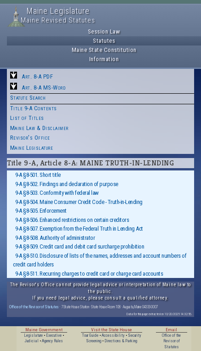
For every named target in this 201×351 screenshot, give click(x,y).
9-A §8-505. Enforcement (41, 210)
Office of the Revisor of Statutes (34, 306)
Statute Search (28, 97)
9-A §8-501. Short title (38, 174)
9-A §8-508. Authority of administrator (55, 237)
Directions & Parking (120, 341)
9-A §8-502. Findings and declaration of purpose (66, 184)
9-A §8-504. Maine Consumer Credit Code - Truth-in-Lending (79, 201)
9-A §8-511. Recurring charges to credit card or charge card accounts (89, 273)
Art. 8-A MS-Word (43, 87)
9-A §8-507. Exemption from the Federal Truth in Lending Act (79, 228)
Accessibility (113, 335)
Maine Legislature (31, 147)
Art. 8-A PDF (37, 76)
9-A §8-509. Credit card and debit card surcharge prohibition (79, 246)
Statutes (104, 40)
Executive (54, 335)
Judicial (31, 341)
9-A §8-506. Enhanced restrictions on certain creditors (72, 219)
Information (104, 59)
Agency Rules (52, 341)
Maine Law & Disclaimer (39, 128)
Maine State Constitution (104, 49)
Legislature (33, 335)
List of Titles (27, 117)
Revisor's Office (30, 137)
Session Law (104, 31)
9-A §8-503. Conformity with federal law (57, 192)
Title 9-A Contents (33, 108)
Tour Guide (90, 335)
